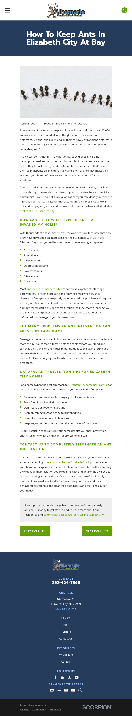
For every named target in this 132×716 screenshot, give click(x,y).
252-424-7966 (66, 583)
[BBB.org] (69, 677)
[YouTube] (77, 677)
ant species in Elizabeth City (43, 289)
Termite (66, 631)
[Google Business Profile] (62, 677)
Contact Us (65, 638)
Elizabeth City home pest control (88, 385)
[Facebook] (55, 677)
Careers (66, 661)
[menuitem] (24, 709)
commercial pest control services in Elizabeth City (74, 514)
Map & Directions (66, 608)
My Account (66, 654)
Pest (65, 624)
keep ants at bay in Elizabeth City (67, 462)
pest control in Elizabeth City (37, 211)
